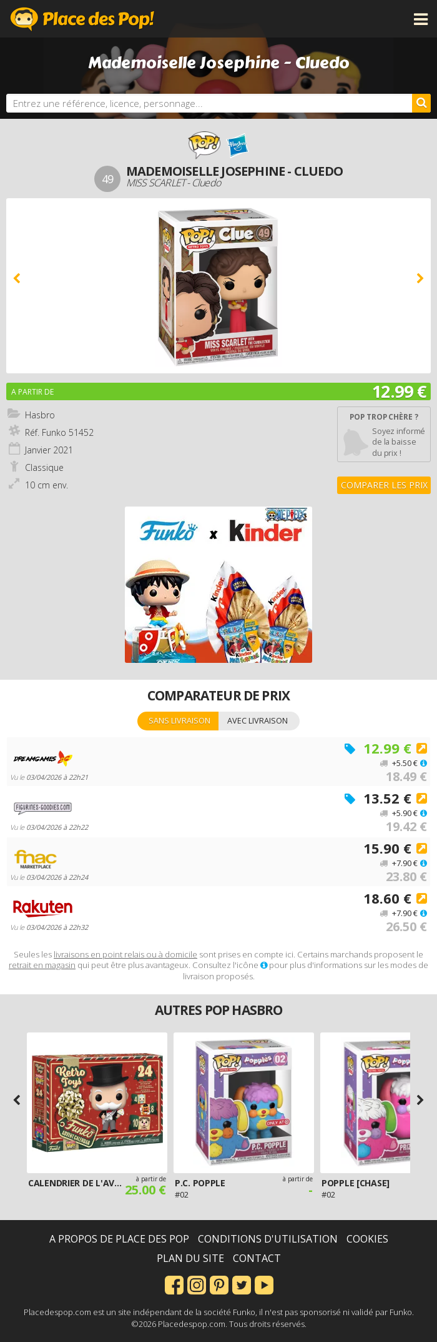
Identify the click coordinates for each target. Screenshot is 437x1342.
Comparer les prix (384, 485)
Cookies (367, 1239)
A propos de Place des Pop (119, 1239)
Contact (257, 1258)
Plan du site (190, 1258)
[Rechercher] (421, 103)
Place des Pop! (82, 19)
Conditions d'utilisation (268, 1239)
